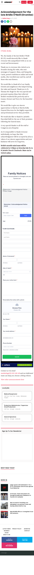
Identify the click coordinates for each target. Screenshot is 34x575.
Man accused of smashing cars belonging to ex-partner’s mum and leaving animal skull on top (20, 504)
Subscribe (23, 2)
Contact (27, 530)
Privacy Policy (16, 528)
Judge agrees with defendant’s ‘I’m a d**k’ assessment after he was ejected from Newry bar (21, 486)
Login (30, 2)
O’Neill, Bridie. (6, 51)
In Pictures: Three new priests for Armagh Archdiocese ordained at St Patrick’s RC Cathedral (20, 495)
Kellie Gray (6, 18)
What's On (6, 534)
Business (6, 530)
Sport (7, 532)
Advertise (27, 528)
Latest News (7, 528)
